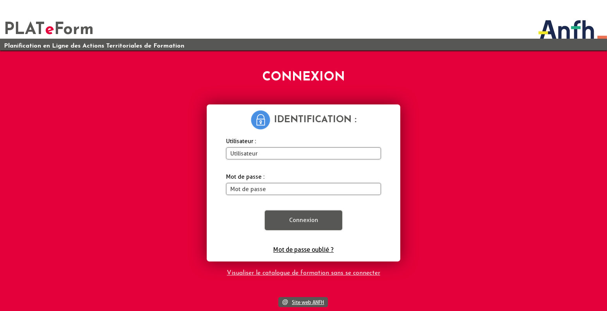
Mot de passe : (245, 176)
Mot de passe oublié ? (303, 249)
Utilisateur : (241, 141)
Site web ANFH (308, 302)
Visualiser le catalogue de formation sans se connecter (303, 273)
